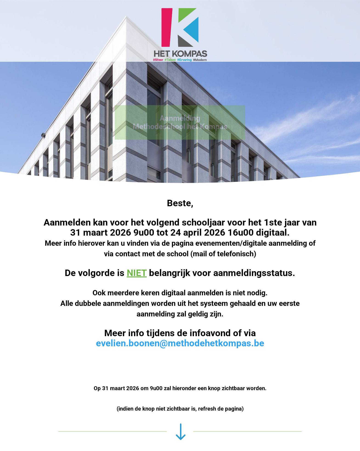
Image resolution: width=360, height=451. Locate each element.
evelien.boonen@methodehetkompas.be (180, 343)
